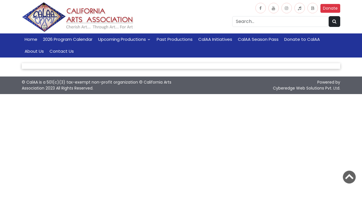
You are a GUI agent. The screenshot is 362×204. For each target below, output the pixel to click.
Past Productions (175, 39)
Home (31, 39)
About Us (34, 51)
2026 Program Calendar (67, 39)
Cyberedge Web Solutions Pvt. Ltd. (306, 88)
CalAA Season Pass (258, 39)
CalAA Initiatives (215, 39)
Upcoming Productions (122, 39)
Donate (330, 8)
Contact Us (61, 51)
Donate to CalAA (302, 39)
